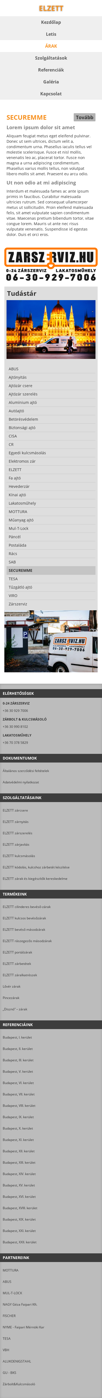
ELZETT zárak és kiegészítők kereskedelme (35, 878)
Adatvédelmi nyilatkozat (21, 782)
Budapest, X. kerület (18, 1128)
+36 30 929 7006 (15, 710)
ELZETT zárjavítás (16, 844)
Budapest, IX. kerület (18, 1117)
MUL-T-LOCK (12, 1293)
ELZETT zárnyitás (16, 821)
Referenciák (51, 70)
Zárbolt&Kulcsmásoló (19, 1384)
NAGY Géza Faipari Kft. (20, 1304)
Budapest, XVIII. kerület (20, 1208)
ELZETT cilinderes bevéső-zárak (27, 906)
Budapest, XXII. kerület (19, 1242)
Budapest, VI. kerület (18, 1083)
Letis (51, 34)
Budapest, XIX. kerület (19, 1219)
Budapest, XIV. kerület (19, 1174)
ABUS (7, 1281)
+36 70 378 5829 (15, 742)
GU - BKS (9, 1372)
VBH (6, 1350)
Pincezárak (11, 997)
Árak (51, 46)
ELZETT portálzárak (17, 952)
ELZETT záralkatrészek (20, 975)
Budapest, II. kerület (18, 1048)
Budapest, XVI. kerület (19, 1196)
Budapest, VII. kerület (19, 1094)
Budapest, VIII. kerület (19, 1105)
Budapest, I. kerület (17, 1037)
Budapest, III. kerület (18, 1060)
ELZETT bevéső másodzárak (24, 929)
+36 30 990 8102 (15, 726)
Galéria (51, 82)
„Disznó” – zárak (15, 1009)
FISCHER (9, 1315)
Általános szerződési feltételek (26, 770)
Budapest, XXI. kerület (19, 1230)
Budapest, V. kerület (18, 1071)
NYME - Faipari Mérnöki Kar (23, 1327)
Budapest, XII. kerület (19, 1151)
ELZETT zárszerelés (17, 833)
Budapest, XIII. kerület (19, 1162)
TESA (7, 1338)
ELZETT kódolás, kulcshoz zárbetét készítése (36, 867)
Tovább (84, 117)
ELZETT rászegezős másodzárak (27, 941)
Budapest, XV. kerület (19, 1185)
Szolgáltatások (51, 58)
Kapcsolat (51, 94)
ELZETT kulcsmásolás (19, 856)
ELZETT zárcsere (15, 810)
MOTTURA (10, 1270)
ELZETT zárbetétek (17, 963)
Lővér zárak (11, 986)
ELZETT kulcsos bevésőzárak (24, 918)
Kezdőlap (51, 22)
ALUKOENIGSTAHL (17, 1361)
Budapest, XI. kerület (18, 1139)
